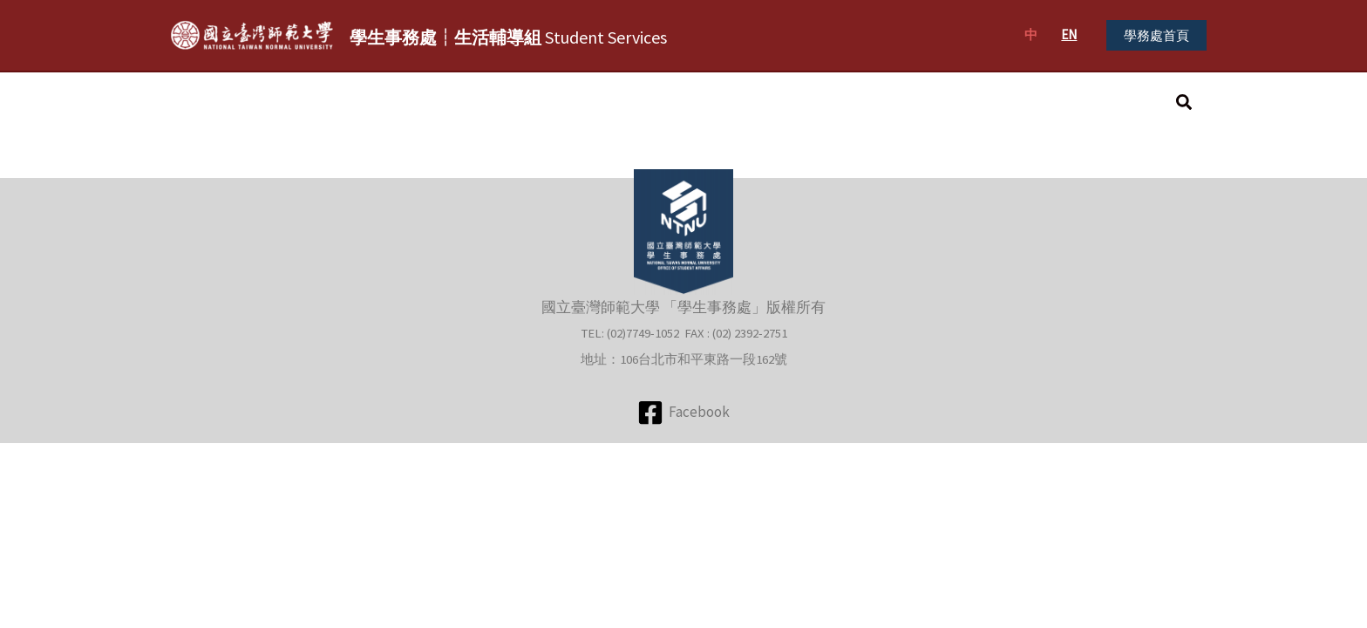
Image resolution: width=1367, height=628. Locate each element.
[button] (1156, 35)
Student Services (508, 37)
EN (1069, 34)
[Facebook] (683, 412)
